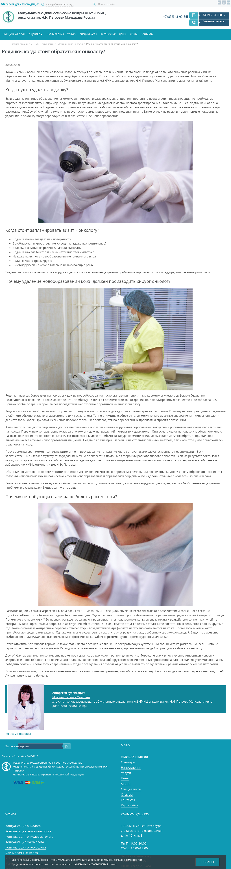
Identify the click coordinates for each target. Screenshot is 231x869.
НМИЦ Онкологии (134, 757)
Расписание (108, 34)
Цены (122, 34)
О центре (34, 34)
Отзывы (127, 794)
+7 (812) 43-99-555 (176, 16)
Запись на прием (213, 15)
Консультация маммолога (24, 842)
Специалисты (88, 34)
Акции (133, 34)
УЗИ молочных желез (21, 853)
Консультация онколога (23, 826)
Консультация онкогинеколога (28, 831)
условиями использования (91, 864)
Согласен (207, 862)
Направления (55, 34)
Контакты (147, 34)
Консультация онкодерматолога (29, 836)
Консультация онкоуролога (25, 847)
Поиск (95, 4)
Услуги (71, 34)
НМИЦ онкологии (14, 34)
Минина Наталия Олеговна (71, 697)
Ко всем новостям (18, 734)
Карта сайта (129, 805)
